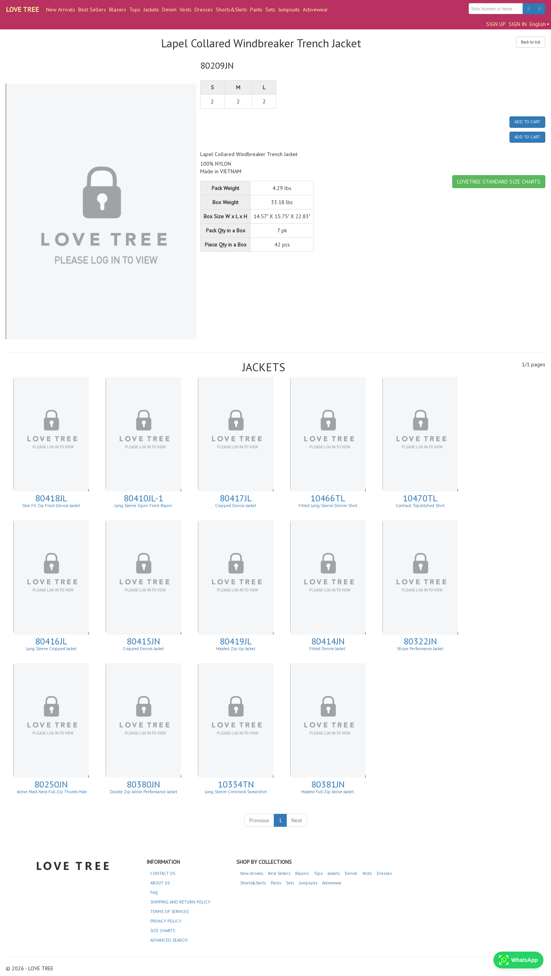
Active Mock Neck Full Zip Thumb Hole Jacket (52, 794)
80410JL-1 (143, 498)
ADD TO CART (527, 121)
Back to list (530, 42)
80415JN (143, 641)
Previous (259, 820)
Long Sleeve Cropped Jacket (51, 648)
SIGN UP (496, 24)
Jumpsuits (289, 9)
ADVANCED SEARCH (169, 940)
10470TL (420, 498)
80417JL (236, 498)
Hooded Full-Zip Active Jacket (328, 791)
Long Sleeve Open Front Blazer (143, 505)
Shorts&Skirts (231, 9)
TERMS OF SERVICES (169, 911)
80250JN (51, 784)
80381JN (328, 784)
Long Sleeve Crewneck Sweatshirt (236, 791)
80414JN (328, 641)
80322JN (420, 641)
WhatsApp (518, 960)
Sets (270, 9)
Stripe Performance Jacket (420, 648)
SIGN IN (518, 24)
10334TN (236, 784)
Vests (185, 9)
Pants (256, 9)
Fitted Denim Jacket (328, 648)
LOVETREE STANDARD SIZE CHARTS (498, 181)
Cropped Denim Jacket (235, 505)
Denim (169, 9)
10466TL (327, 498)
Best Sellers (92, 9)
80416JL (51, 641)
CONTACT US (162, 873)
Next (296, 820)
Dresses (203, 9)
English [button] (539, 24)
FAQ (154, 892)
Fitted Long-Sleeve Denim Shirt (328, 505)
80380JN (143, 784)
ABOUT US (160, 883)
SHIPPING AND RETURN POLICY (180, 902)
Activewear (315, 9)
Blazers (117, 9)
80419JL (236, 641)
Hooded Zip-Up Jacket (235, 648)
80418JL (51, 498)
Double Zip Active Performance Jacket (143, 791)
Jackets (151, 9)
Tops (134, 9)
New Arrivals (60, 9)
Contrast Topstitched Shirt (420, 505)
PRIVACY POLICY (166, 921)
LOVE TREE (22, 9)
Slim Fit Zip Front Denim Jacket (51, 505)
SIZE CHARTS (162, 930)
